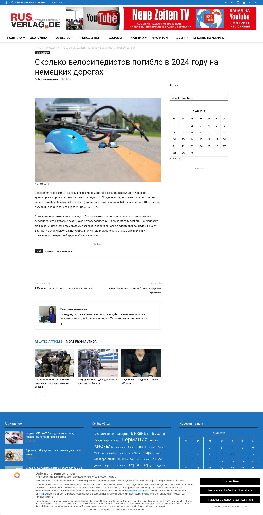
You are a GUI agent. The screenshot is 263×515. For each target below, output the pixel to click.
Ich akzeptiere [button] (230, 481)
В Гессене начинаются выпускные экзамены (63, 288)
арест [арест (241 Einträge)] (159, 452)
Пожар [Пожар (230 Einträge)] (130, 447)
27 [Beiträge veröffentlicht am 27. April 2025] (224, 146)
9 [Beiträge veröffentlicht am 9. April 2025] (192, 132)
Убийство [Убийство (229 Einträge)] (99, 453)
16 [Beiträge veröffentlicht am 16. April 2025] (192, 139)
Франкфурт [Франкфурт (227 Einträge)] (112, 453)
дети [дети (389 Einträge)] (97, 465)
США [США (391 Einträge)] (152, 447)
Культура (139, 37)
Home (38, 47)
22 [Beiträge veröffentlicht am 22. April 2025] (183, 146)
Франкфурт (161, 37)
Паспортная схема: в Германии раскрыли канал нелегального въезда (52, 383)
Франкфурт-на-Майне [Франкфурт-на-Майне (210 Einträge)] (130, 453)
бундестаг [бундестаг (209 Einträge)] (134, 459)
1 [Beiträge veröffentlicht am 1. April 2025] (183, 125)
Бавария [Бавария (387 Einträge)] (122, 434)
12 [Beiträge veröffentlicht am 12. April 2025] (216, 132)
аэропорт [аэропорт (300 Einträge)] (100, 459)
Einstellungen (42, 494)
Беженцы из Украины (210, 37)
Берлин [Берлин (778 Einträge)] (159, 433)
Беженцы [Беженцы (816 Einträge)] (140, 433)
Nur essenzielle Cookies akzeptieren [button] (230, 490)
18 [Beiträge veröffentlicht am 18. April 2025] (209, 139)
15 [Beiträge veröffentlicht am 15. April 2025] (183, 139)
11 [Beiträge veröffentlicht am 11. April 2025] (209, 132)
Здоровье (117, 37)
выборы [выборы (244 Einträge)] (146, 459)
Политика (16, 37)
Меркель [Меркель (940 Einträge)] (103, 446)
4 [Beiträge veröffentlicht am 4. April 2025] (209, 125)
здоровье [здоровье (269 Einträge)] (108, 465)
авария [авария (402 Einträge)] (148, 453)
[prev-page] (37, 394)
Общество (64, 37)
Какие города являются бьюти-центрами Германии (135, 290)
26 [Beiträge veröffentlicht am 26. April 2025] (216, 146)
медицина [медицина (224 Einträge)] (161, 465)
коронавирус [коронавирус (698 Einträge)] (141, 465)
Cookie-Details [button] (216, 506)
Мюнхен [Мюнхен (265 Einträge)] (120, 447)
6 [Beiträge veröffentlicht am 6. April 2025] (224, 125)
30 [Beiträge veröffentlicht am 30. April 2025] (192, 153)
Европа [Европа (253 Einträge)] (154, 440)
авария (49, 250)
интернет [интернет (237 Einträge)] (121, 465)
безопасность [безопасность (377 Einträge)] (118, 459)
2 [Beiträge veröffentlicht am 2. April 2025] (192, 125)
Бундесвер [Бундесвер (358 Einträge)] (101, 440)
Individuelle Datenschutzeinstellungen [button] (230, 499)
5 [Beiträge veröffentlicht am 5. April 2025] (216, 125)
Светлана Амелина (48, 79)
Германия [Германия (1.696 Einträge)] (135, 439)
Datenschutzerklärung (137, 490)
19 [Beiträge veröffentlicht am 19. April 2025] (216, 139)
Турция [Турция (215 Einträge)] (161, 447)
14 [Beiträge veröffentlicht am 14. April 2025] (174, 139)
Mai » (182, 158)
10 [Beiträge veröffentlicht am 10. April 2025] (201, 132)
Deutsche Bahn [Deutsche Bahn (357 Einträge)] (104, 434)
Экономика (40, 37)
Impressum (245, 506)
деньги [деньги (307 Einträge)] (157, 459)
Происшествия (91, 37)
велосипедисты (64, 250)
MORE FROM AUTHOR (81, 341)
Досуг (182, 37)
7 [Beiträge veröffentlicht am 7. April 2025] (174, 132)
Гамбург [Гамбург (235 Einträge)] (115, 440)
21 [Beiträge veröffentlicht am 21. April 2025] (174, 146)
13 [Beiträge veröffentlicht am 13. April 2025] (224, 132)
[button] (226, 2)
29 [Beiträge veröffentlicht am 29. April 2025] (183, 153)
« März (173, 158)
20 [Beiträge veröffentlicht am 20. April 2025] (224, 139)
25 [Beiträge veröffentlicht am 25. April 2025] (209, 146)
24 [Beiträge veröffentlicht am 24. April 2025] (201, 146)
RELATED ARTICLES (48, 341)
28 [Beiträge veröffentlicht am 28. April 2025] (174, 153)
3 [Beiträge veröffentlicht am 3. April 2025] (201, 125)
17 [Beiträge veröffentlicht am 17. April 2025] (201, 139)
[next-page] (43, 394)
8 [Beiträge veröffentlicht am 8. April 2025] (183, 132)
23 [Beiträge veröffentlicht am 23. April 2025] (192, 146)
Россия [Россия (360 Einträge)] (141, 447)
